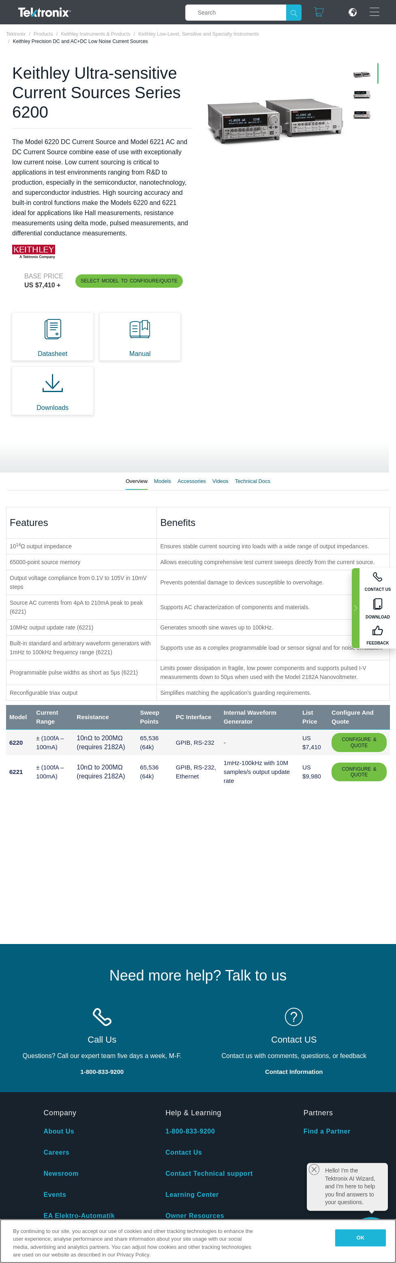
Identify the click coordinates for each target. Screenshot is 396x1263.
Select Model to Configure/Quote (129, 281)
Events (54, 1194)
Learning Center (192, 1194)
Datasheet (52, 353)
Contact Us (183, 1152)
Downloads (52, 407)
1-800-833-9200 (190, 1131)
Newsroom (61, 1173)
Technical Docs (252, 481)
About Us (58, 1131)
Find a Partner (327, 1131)
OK (361, 1238)
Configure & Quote (359, 742)
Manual (139, 353)
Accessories (192, 481)
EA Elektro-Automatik (79, 1215)
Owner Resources (194, 1215)
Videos (220, 481)
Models (162, 481)
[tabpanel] (274, 116)
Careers (56, 1152)
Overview (137, 481)
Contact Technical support (209, 1173)
